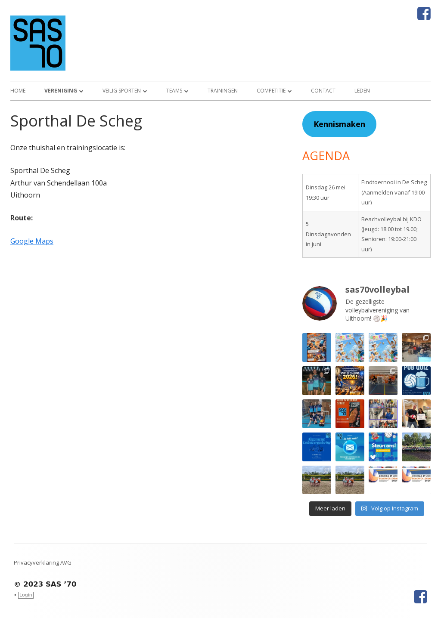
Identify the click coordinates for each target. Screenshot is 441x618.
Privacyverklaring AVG (42, 562)
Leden (362, 90)
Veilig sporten (121, 90)
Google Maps (31, 241)
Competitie (271, 90)
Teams (174, 90)
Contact (323, 90)
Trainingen (223, 90)
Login (25, 595)
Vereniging (60, 90)
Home (17, 90)
